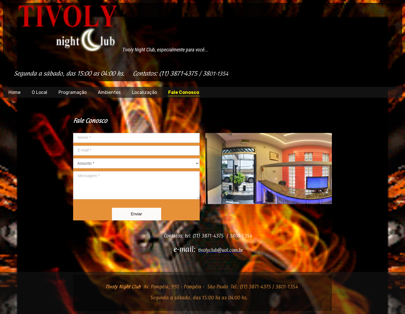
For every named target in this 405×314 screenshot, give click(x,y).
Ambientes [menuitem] (109, 92)
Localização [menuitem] (144, 92)
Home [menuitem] (14, 92)
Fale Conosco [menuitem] (183, 92)
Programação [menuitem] (72, 92)
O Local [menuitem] (39, 92)
